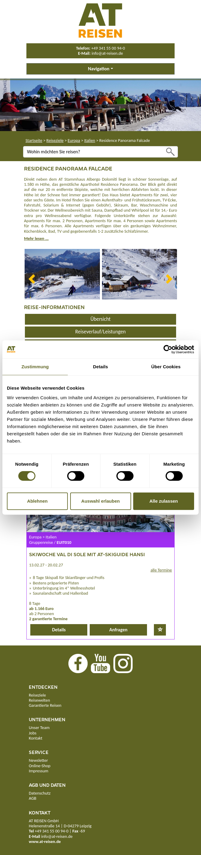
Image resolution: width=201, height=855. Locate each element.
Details (59, 630)
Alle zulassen (163, 501)
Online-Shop (39, 765)
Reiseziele (55, 140)
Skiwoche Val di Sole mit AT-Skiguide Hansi (87, 554)
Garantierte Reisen (45, 705)
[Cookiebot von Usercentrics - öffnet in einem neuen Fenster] (168, 349)
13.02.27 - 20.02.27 (46, 565)
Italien (89, 140)
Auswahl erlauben (100, 501)
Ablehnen (37, 501)
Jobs (32, 733)
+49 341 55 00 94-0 (108, 48)
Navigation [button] (98, 69)
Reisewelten (39, 700)
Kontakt (35, 738)
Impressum (38, 771)
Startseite (34, 140)
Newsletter (38, 760)
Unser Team (39, 727)
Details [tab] (100, 366)
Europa (74, 140)
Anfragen (118, 630)
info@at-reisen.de (107, 53)
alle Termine (161, 570)
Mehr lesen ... (36, 238)
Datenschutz (39, 793)
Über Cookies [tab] (166, 366)
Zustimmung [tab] (35, 366)
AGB (32, 798)
